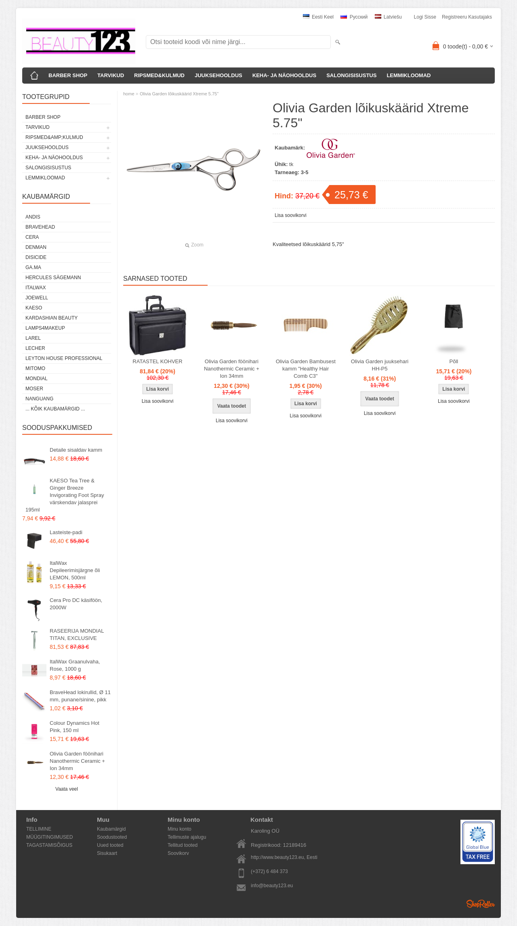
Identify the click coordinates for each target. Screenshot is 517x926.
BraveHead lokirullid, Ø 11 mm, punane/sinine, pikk (80, 696)
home (129, 93)
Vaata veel (66, 789)
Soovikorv (178, 853)
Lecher (35, 348)
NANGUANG (39, 399)
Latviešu (388, 17)
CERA (32, 237)
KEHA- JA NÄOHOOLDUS (284, 75)
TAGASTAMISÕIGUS (49, 845)
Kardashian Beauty (51, 318)
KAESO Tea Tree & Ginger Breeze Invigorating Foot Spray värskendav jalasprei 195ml (64, 495)
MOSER (34, 388)
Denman (35, 247)
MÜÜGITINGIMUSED (49, 837)
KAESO (33, 308)
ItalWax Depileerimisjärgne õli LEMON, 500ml (75, 570)
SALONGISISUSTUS (351, 75)
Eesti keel (318, 17)
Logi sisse (425, 17)
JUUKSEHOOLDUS (218, 75)
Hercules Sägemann (53, 277)
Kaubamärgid (111, 829)
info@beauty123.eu (272, 885)
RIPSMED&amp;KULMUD (54, 137)
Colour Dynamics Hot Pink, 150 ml (74, 726)
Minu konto (179, 829)
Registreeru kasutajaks (467, 17)
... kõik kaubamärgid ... (55, 409)
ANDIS (32, 217)
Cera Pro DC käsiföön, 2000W (76, 603)
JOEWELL (36, 298)
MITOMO (35, 368)
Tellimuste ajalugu (187, 837)
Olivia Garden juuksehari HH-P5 (379, 365)
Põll (454, 361)
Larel (33, 338)
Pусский (354, 17)
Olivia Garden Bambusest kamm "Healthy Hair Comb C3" (306, 368)
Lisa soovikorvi (291, 215)
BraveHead (40, 227)
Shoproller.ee (481, 904)
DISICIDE (35, 257)
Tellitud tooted (183, 845)
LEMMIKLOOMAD (409, 75)
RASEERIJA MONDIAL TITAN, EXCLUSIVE (77, 634)
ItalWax (35, 287)
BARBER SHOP (67, 75)
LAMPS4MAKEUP (45, 328)
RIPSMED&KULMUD (159, 75)
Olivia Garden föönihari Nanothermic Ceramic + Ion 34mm (77, 761)
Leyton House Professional (64, 358)
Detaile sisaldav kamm (76, 450)
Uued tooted (110, 845)
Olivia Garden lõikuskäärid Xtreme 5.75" (179, 93)
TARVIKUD (110, 75)
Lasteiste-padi (66, 532)
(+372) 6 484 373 (269, 871)
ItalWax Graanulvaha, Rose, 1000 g (75, 665)
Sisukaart (107, 853)
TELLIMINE (38, 829)
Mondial (36, 378)
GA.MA (33, 267)
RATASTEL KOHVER (157, 361)
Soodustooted (112, 837)
